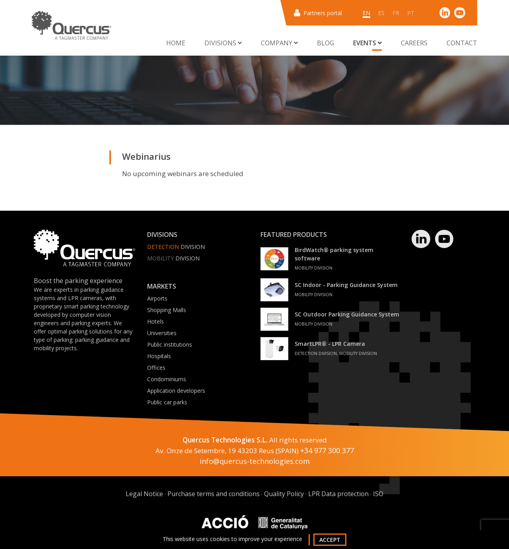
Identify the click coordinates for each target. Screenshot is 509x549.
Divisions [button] (223, 43)
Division (176, 246)
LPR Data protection (338, 493)
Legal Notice (144, 493)
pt (410, 13)
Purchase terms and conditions (213, 493)
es (381, 13)
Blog (325, 43)
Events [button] (367, 43)
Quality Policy (284, 493)
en (366, 13)
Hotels (155, 321)
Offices (156, 367)
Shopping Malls (166, 310)
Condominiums (166, 379)
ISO (378, 493)
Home (175, 43)
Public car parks (167, 402)
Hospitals (159, 356)
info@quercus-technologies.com (255, 461)
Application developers (176, 390)
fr (395, 13)
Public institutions (169, 344)
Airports (157, 298)
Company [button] (279, 43)
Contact (462, 43)
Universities (162, 333)
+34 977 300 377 (327, 450)
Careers (414, 43)
